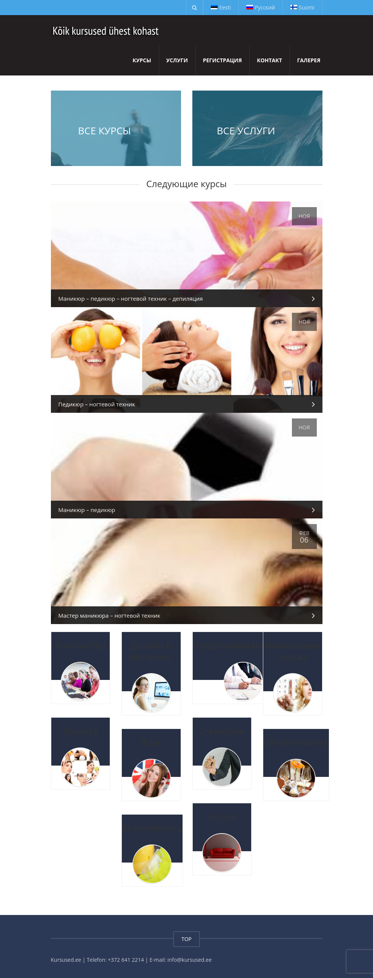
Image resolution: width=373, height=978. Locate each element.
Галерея (309, 60)
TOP (186, 939)
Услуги (177, 60)
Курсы (142, 60)
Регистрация (222, 60)
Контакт (269, 60)
